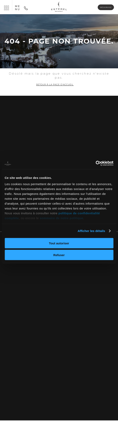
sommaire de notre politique (61, 218)
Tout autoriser (59, 243)
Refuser (59, 255)
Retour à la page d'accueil (55, 85)
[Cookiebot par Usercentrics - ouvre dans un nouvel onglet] (95, 163)
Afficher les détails (91, 231)
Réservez (104, 7)
